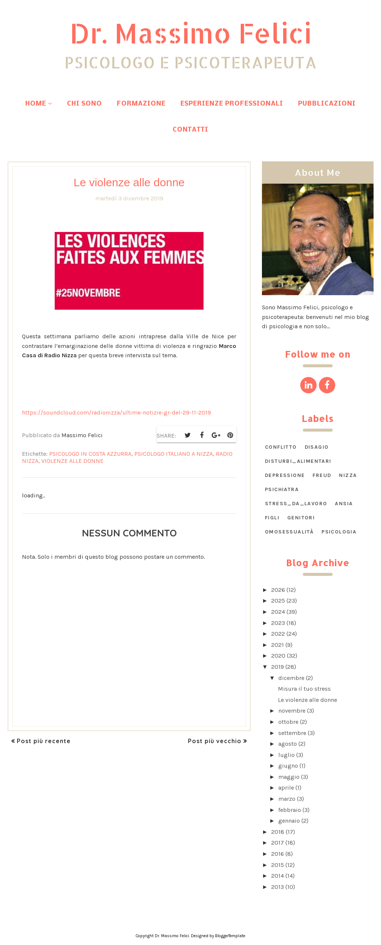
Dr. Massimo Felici (190, 32)
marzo (286, 798)
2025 (278, 600)
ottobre (288, 721)
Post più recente (44, 741)
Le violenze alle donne (307, 699)
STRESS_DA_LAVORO (296, 503)
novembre (291, 710)
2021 (277, 644)
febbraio (289, 809)
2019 (277, 666)
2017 (277, 842)
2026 (278, 589)
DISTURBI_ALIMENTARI (298, 461)
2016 (277, 853)
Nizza (348, 475)
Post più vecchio (214, 741)
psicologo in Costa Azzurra (90, 453)
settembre (292, 732)
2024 (278, 611)
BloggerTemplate (230, 935)
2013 (277, 886)
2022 (278, 633)
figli (272, 518)
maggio (289, 776)
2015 (277, 864)
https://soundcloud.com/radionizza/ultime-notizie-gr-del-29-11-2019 (116, 412)
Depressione (285, 475)
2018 (277, 831)
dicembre (291, 677)
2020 (278, 655)
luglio (286, 754)
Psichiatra (282, 489)
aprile (286, 787)
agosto (287, 743)
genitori (301, 518)
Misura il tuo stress (304, 688)
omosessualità (289, 532)
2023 (278, 622)
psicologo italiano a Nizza (173, 453)
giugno (288, 765)
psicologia (338, 532)
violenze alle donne (72, 460)
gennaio (289, 820)
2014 (277, 875)
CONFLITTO (281, 447)
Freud (322, 475)
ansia (344, 503)
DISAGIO (317, 447)
